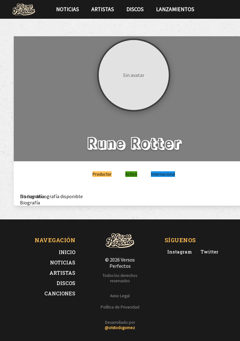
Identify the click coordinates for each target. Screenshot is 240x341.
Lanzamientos (175, 9)
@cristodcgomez (120, 327)
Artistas (102, 9)
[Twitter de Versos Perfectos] (208, 252)
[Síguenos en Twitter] (216, 9)
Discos (134, 9)
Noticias (67, 9)
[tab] (32, 196)
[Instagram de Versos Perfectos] (178, 252)
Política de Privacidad (120, 307)
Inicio (67, 252)
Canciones (59, 293)
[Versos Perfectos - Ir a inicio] (23, 9)
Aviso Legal (120, 295)
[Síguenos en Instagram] (226, 9)
